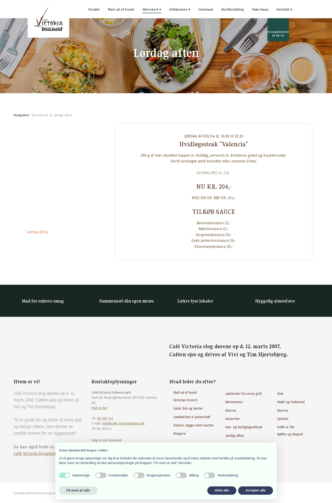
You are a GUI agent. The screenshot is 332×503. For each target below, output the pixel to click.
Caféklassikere (38, 189)
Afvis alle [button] (222, 490)
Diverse (230, 411)
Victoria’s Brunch (41, 147)
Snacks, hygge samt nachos (193, 425)
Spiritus (282, 419)
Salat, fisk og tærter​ (188, 408)
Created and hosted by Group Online (37, 493)
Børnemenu (234, 402)
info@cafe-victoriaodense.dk (123, 423)
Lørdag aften (62, 115)
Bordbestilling (232, 9)
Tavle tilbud (36, 157)
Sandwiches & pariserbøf (191, 417)
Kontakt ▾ (284, 9)
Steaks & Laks (37, 210)
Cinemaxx (205, 9)
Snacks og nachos (40, 168)
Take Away (260, 9)
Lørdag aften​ (234, 436)
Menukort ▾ (151, 9)
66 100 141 (105, 418)
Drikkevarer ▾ (179, 9)
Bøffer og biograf (290, 434)
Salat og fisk (36, 178)
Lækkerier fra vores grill (243, 394)
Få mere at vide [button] (78, 490)
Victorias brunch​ (185, 400)
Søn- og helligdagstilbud (243, 427)
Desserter (34, 242)
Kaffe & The (285, 427)
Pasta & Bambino (40, 200)
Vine (280, 394)
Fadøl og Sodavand (291, 402)
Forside (94, 9)
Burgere (32, 221)
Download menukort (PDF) (48, 253)
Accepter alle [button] (256, 490)
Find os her (99, 408)
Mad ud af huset (121, 9)
